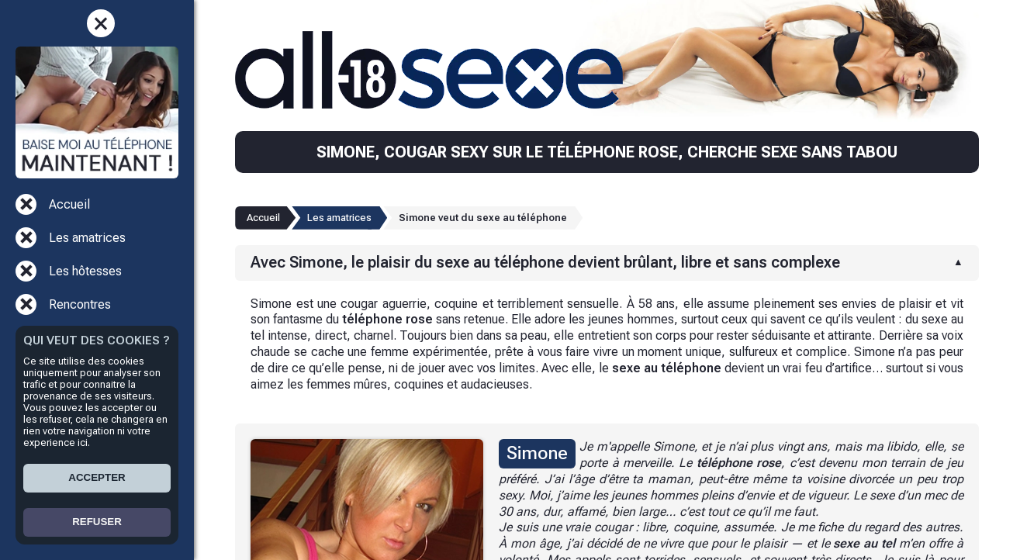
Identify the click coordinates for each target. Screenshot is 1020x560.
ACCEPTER (96, 477)
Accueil (69, 204)
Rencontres (80, 304)
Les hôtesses (85, 271)
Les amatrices (87, 237)
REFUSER (97, 521)
